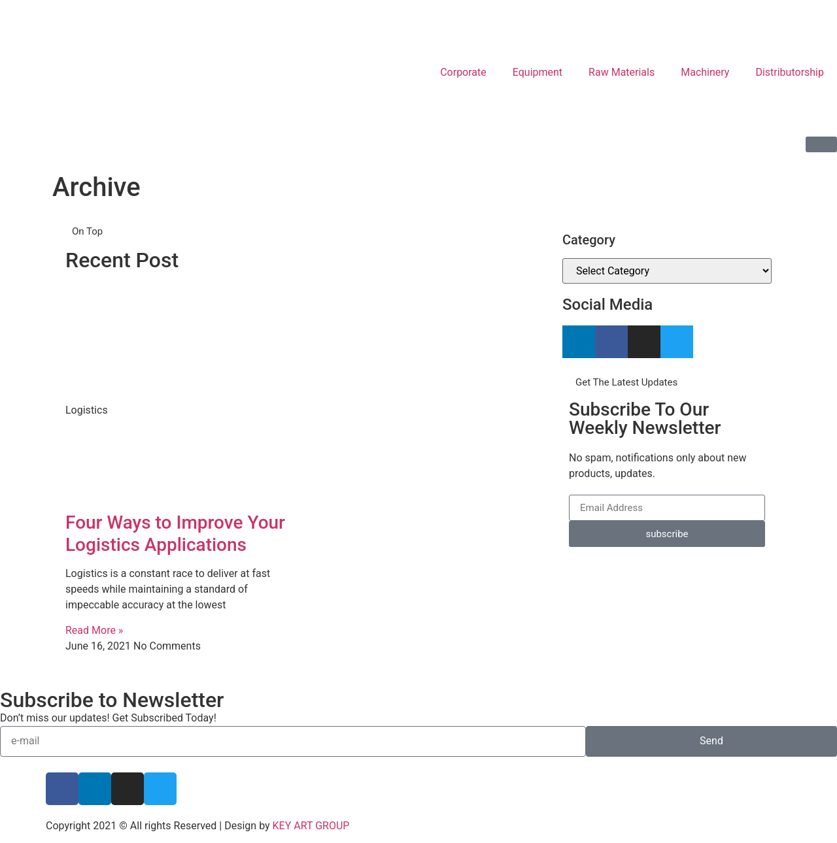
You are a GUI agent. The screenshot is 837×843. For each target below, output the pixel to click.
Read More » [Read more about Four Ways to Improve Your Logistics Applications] (94, 630)
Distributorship (789, 72)
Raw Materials (622, 72)
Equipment (537, 72)
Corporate (463, 72)
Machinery (705, 72)
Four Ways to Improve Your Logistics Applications (175, 533)
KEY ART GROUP (311, 825)
